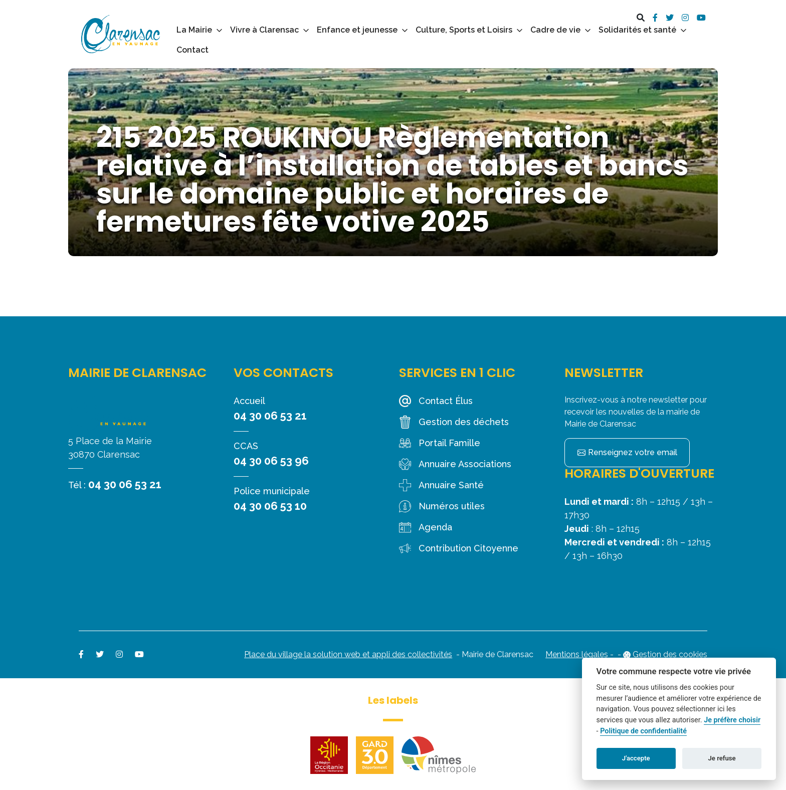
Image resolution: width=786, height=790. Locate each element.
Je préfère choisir (732, 720)
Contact (192, 50)
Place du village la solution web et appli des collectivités (348, 654)
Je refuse (722, 758)
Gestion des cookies (670, 654)
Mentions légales (576, 654)
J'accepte (636, 758)
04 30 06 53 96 (271, 460)
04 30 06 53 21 (124, 484)
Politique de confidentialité (643, 731)
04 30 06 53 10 (270, 505)
